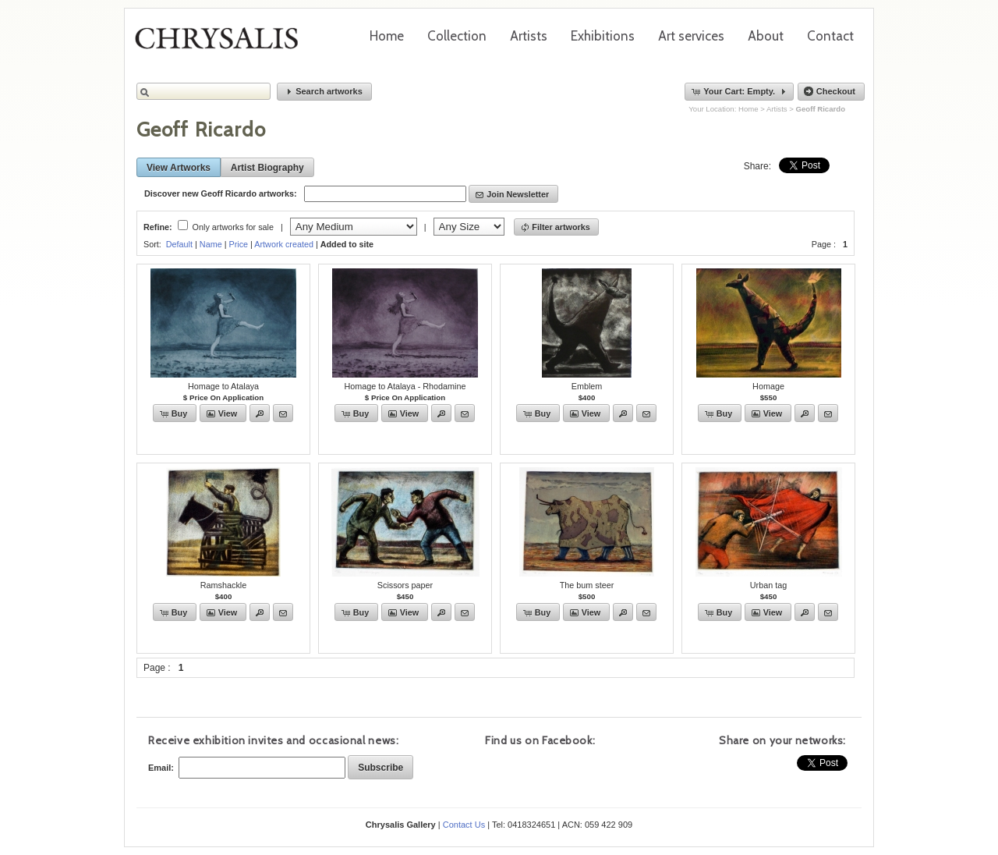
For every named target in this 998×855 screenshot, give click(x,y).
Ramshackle (223, 585)
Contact (830, 36)
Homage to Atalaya (223, 386)
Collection (457, 36)
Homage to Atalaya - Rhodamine (404, 386)
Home (387, 36)
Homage (768, 386)
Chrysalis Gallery (222, 43)
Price (238, 244)
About (766, 36)
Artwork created (283, 244)
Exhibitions (603, 36)
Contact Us (464, 824)
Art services (691, 36)
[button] (324, 92)
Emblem (587, 386)
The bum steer (587, 585)
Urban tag (768, 585)
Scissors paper (405, 585)
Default (179, 244)
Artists (528, 36)
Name (211, 244)
